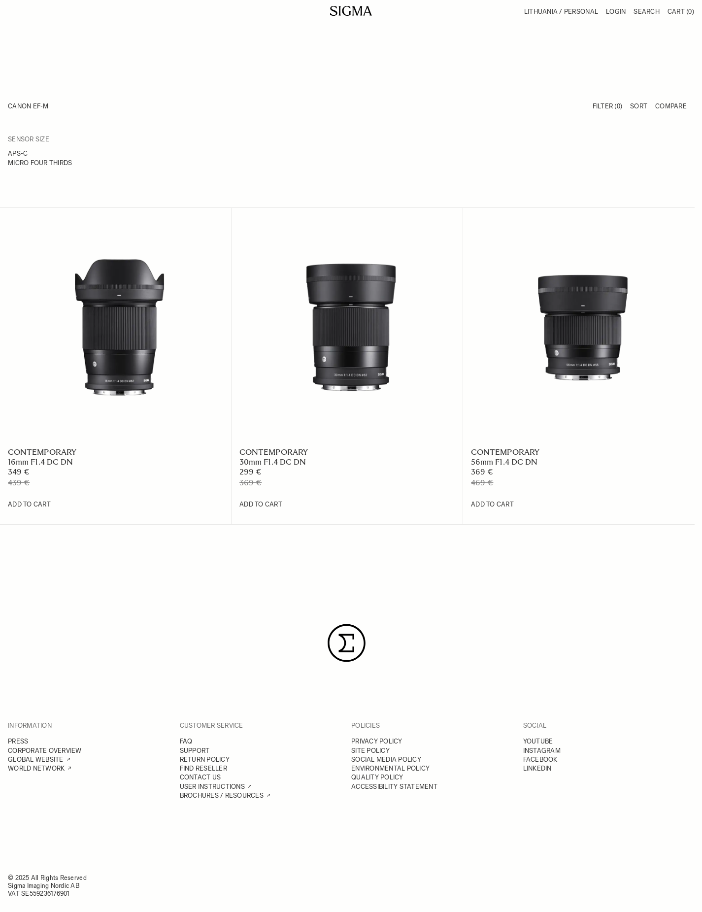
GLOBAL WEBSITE (36, 759)
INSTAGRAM (542, 750)
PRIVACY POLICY (376, 741)
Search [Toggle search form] (647, 11)
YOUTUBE (538, 741)
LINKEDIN (537, 768)
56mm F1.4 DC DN (504, 462)
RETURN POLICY (205, 759)
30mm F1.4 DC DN (272, 462)
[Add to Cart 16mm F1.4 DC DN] (29, 504)
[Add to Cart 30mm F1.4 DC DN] (260, 504)
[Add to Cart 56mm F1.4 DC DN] (492, 504)
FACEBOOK (540, 759)
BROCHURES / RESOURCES (222, 795)
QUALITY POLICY (377, 777)
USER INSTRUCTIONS (212, 786)
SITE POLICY (370, 750)
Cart (681, 11)
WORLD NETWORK (36, 768)
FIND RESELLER (203, 768)
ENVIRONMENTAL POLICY (390, 768)
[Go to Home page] (351, 11)
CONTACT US (200, 777)
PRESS (18, 741)
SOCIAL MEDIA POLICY (386, 759)
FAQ (186, 741)
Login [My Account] (616, 11)
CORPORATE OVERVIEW (45, 750)
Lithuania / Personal (561, 11)
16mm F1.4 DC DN (40, 462)
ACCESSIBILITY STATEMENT (394, 786)
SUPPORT (195, 750)
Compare (671, 106)
